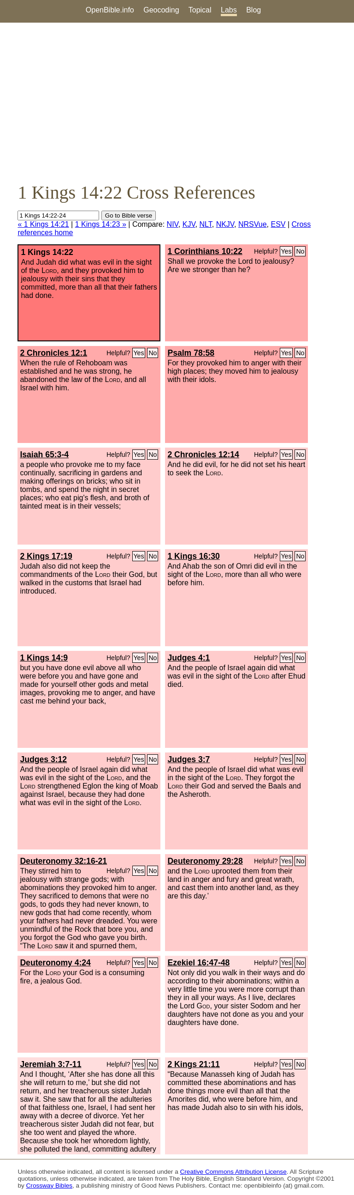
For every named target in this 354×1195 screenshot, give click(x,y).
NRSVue (252, 224)
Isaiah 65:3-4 (44, 454)
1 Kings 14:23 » (100, 224)
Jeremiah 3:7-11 (50, 1064)
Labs (229, 10)
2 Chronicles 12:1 (53, 353)
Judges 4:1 (188, 657)
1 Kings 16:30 (193, 556)
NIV (172, 224)
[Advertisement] (177, 102)
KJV (189, 224)
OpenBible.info (110, 10)
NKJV (225, 224)
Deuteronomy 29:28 (204, 861)
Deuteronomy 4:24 (55, 962)
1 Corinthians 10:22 (204, 251)
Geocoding (161, 10)
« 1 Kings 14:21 (43, 224)
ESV (278, 224)
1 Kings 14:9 (44, 657)
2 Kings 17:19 (46, 556)
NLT (205, 224)
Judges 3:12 (43, 759)
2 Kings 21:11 (193, 1064)
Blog (253, 10)
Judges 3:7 (188, 759)
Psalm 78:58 (190, 353)
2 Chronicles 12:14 (203, 454)
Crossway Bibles (49, 1185)
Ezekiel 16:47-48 (198, 962)
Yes (286, 251)
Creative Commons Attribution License (233, 1171)
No (300, 251)
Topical (200, 10)
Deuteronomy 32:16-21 (63, 861)
